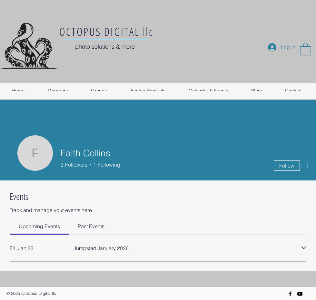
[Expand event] (303, 248)
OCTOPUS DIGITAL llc (106, 31)
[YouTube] (300, 294)
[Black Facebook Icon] (290, 294)
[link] (39, 226)
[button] (305, 48)
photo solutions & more (105, 46)
